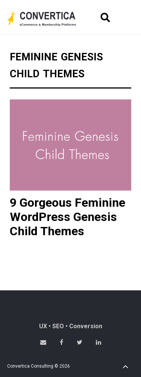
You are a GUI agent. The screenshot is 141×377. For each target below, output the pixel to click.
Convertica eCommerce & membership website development (47, 18)
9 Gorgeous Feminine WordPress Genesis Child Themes (67, 217)
